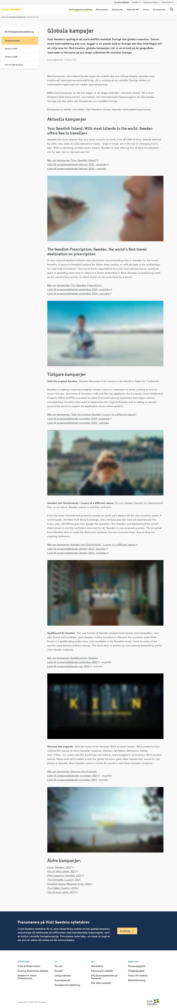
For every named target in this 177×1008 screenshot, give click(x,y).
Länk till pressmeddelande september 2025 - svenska (78, 294)
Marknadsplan (102, 9)
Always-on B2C (11, 48)
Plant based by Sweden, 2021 (64, 876)
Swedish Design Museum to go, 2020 (69, 884)
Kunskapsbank (159, 9)
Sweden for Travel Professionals (27, 977)
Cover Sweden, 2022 (59, 867)
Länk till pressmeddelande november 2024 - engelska (78, 419)
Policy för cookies (138, 975)
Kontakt (58, 970)
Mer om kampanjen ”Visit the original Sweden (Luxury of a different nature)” (92, 414)
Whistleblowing (136, 980)
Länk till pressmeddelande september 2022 (72, 662)
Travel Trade (166, 2)
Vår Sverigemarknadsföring (80, 9)
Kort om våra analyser (14, 64)
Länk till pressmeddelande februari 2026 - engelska (77, 164)
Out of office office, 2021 (61, 871)
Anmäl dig (125, 931)
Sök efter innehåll (101, 983)
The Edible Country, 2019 (62, 888)
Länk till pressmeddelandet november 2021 (72, 776)
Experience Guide (150, 2)
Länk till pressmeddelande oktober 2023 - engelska (76, 553)
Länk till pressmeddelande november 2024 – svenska (78, 423)
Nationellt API (133, 9)
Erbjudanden (117, 9)
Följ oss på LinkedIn (102, 970)
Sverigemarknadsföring (67, 985)
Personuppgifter (137, 966)
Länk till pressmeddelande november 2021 (72, 780)
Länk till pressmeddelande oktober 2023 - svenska (76, 549)
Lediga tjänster (62, 975)
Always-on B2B (11, 56)
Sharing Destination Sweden (33, 970)
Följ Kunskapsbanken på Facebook (104, 977)
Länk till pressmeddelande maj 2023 (68, 666)
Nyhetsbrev (97, 966)
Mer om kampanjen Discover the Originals (72, 771)
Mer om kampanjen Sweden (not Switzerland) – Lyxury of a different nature (91, 545)
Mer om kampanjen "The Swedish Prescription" (74, 285)
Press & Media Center (29, 966)
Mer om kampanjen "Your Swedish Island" (71, 160)
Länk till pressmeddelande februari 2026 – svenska (76, 169)
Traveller (135, 2)
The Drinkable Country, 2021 (64, 880)
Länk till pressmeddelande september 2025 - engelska (78, 289)
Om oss (146, 9)
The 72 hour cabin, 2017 (61, 892)
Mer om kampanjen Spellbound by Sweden (72, 658)
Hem (3, 17)
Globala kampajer (12, 40)
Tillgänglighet (136, 970)
